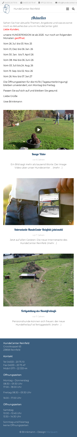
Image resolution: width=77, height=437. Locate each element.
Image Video (38, 154)
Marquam (52, 432)
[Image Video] (38, 111)
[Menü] (67, 8)
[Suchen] (73, 8)
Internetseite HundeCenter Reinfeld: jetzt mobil (38, 230)
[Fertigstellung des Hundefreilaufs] (38, 255)
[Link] (6, 9)
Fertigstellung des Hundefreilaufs (38, 311)
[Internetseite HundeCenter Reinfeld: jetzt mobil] (38, 179)
